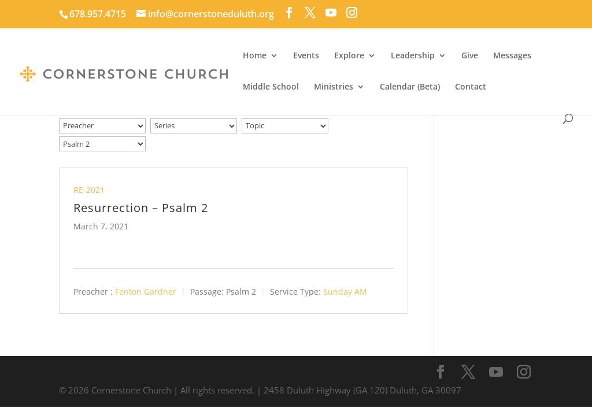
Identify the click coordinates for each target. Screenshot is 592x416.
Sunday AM (345, 291)
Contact (470, 87)
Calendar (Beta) (410, 87)
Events (306, 56)
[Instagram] (351, 12)
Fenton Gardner (145, 291)
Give (469, 56)
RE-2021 (89, 189)
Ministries (333, 87)
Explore (349, 56)
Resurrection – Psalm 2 (140, 208)
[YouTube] (330, 12)
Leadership (413, 56)
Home (255, 56)
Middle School (271, 87)
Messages (512, 56)
